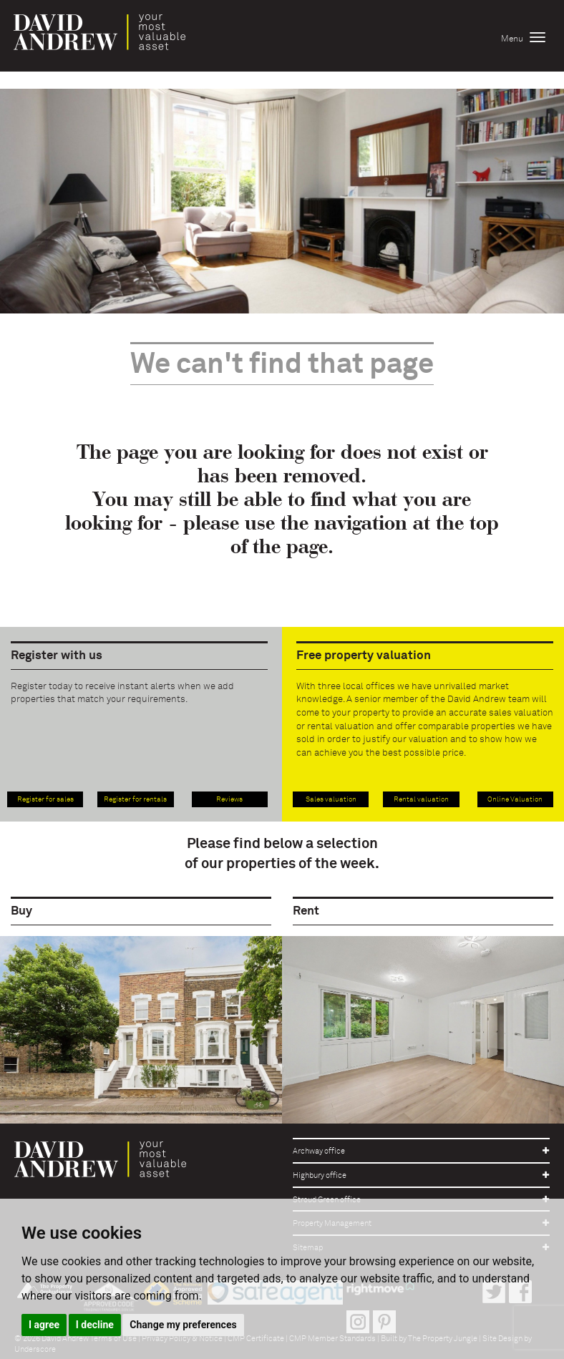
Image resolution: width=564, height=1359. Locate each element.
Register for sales (45, 799)
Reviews (229, 799)
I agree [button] (44, 1324)
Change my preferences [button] (183, 1324)
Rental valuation (421, 799)
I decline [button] (95, 1324)
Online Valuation (515, 799)
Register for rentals (135, 799)
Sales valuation (331, 799)
